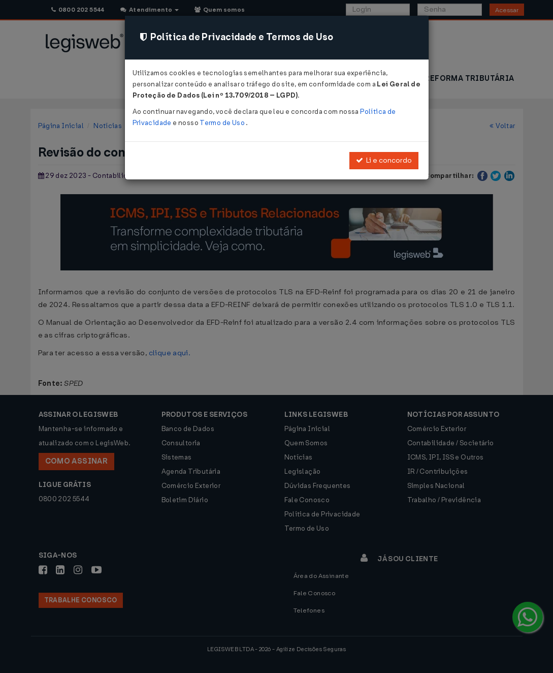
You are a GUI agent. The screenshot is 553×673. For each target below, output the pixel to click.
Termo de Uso (223, 122)
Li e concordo (384, 160)
